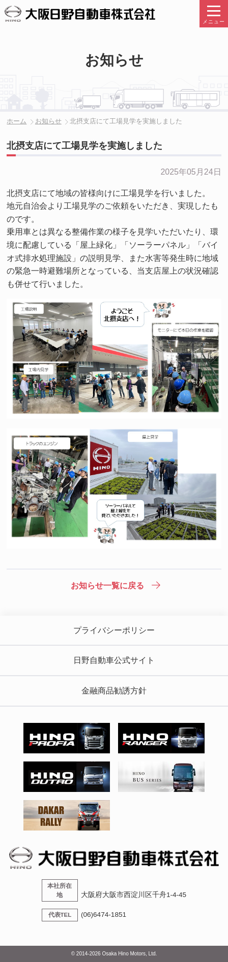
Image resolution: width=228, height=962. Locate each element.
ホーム (16, 121)
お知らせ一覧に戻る (107, 585)
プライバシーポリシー (114, 630)
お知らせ (48, 121)
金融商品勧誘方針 (114, 690)
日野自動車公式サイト (114, 660)
